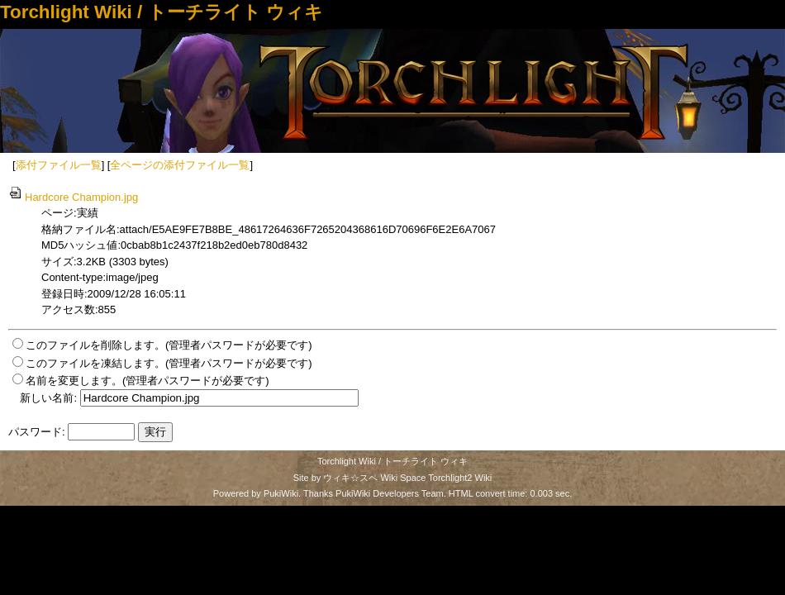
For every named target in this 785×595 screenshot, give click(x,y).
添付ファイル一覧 (59, 165)
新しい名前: (48, 398)
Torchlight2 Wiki (460, 478)
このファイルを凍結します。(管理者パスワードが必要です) (169, 363)
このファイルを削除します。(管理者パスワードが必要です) (169, 345)
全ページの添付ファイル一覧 (180, 165)
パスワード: (36, 432)
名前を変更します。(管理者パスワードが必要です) (147, 380)
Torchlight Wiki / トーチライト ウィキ (161, 12)
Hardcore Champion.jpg (73, 197)
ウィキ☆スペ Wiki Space (374, 478)
